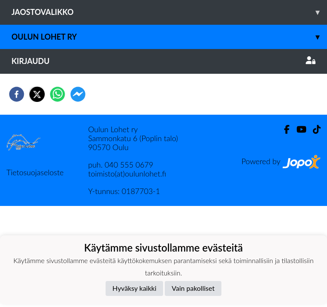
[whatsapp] (57, 94)
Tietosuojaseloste (34, 172)
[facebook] (16, 94)
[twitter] (37, 94)
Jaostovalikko (169, 12)
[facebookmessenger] (78, 94)
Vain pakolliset (193, 288)
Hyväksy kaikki (134, 288)
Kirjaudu (163, 61)
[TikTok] (313, 129)
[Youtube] (298, 129)
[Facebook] (283, 129)
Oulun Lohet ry (169, 37)
